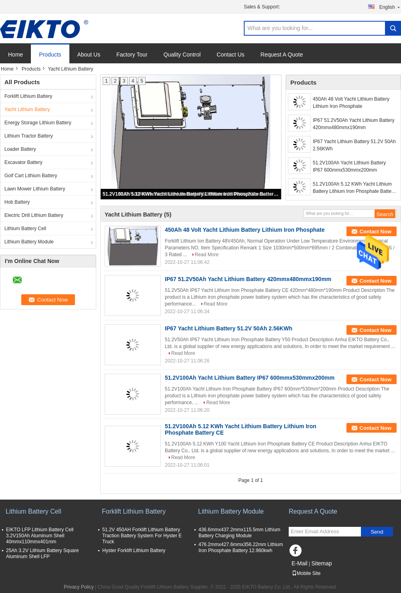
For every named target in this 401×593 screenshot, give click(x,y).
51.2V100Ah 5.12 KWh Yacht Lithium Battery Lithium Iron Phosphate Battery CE (191, 194)
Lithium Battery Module (29, 242)
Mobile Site (306, 573)
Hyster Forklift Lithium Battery (133, 550)
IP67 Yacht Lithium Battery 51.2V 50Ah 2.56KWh (354, 145)
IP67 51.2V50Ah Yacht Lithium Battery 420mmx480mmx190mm (354, 123)
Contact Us (230, 54)
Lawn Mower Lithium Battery (34, 189)
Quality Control (182, 54)
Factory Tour (132, 54)
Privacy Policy (79, 587)
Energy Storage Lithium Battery (37, 122)
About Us (89, 54)
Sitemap (321, 563)
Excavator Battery (23, 162)
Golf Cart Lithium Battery (30, 175)
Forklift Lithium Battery (28, 96)
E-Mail (300, 563)
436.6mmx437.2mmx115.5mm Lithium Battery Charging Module (239, 532)
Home (15, 54)
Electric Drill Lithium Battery (33, 215)
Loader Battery (20, 149)
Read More (207, 254)
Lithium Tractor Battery (28, 136)
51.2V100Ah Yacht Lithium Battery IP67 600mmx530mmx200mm (349, 166)
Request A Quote (282, 54)
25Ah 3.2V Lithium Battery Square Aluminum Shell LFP (42, 553)
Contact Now (375, 232)
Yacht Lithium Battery (27, 109)
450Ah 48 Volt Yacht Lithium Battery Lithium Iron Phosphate (351, 102)
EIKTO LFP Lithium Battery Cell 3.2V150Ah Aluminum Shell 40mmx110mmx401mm (39, 535)
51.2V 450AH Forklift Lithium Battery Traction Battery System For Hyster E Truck (142, 535)
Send (377, 532)
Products (50, 54)
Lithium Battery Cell (25, 228)
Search (393, 28)
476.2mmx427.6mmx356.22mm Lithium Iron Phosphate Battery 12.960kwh (240, 547)
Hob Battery (17, 202)
